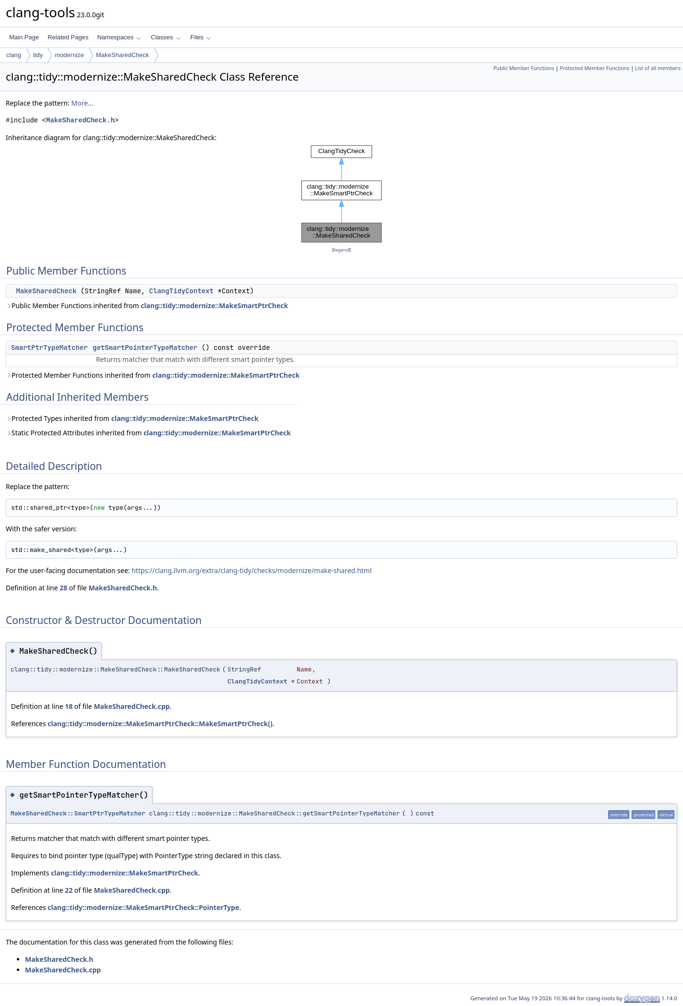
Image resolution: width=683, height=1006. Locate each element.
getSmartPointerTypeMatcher (145, 347)
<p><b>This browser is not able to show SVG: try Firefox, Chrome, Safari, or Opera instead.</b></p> (341, 194)
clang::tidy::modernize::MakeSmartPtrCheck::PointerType (143, 907)
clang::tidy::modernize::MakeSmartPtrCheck (214, 305)
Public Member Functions (523, 68)
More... (82, 103)
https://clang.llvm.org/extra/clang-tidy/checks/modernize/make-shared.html (251, 570)
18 (68, 706)
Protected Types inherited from (132, 418)
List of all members (658, 68)
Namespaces (119, 37)
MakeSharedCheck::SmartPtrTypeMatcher (78, 813)
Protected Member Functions (594, 68)
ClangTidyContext (181, 291)
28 (63, 587)
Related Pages (68, 37)
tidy (38, 55)
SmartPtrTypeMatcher (49, 347)
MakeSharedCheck (122, 55)
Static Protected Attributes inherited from (148, 432)
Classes (165, 37)
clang (13, 55)
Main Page (24, 37)
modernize (69, 55)
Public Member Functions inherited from (147, 305)
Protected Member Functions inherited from (153, 375)
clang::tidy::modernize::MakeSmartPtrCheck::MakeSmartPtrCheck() (160, 723)
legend (341, 250)
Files (201, 37)
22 (68, 890)
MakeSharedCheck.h (80, 120)
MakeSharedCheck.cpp (131, 706)
